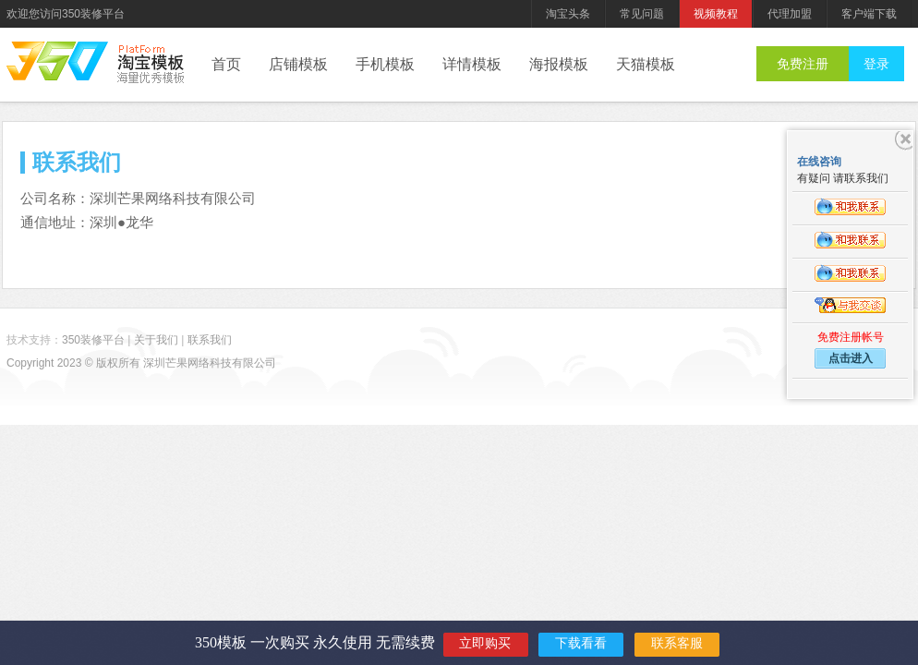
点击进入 (850, 358)
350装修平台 (57, 61)
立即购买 (485, 643)
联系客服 (677, 643)
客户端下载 (869, 13)
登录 (876, 63)
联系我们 (209, 339)
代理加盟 (789, 13)
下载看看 (581, 643)
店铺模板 (298, 64)
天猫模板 (645, 64)
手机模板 (385, 64)
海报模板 (558, 64)
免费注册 (802, 63)
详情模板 (471, 64)
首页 (226, 64)
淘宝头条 (568, 13)
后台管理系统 (150, 64)
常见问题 (642, 13)
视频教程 (716, 13)
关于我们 (156, 339)
